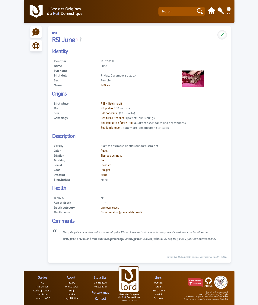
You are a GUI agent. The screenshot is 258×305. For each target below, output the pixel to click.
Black (104, 175)
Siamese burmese (111, 155)
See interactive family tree (117, 123)
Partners (158, 298)
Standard (106, 165)
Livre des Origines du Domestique (64, 11)
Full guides (42, 286)
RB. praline (107, 108)
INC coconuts (109, 113)
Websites (158, 282)
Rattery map (100, 292)
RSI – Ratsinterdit (111, 103)
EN (228, 13)
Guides (42, 277)
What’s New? (71, 286)
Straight (105, 170)
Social (158, 294)
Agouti (104, 150)
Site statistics (100, 282)
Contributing (42, 294)
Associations (158, 290)
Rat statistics (100, 286)
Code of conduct (42, 290)
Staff (71, 290)
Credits (71, 294)
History (71, 282)
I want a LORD (42, 298)
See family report (111, 128)
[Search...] (177, 11)
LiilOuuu (105, 85)
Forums (158, 286)
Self (103, 160)
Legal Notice (71, 298)
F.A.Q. (42, 282)
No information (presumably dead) (121, 212)
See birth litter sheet (113, 118)
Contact (100, 298)
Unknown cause (110, 207)
